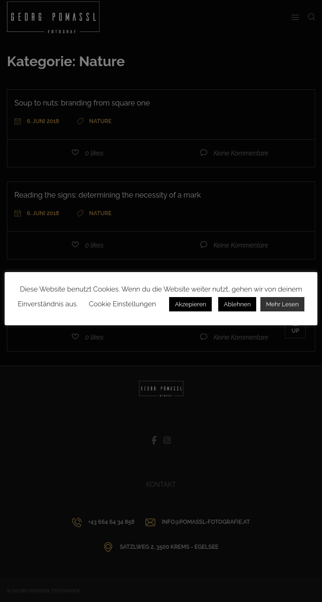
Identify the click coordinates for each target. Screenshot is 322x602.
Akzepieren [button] (190, 304)
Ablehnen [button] (237, 304)
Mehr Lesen (282, 304)
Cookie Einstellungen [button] (122, 304)
